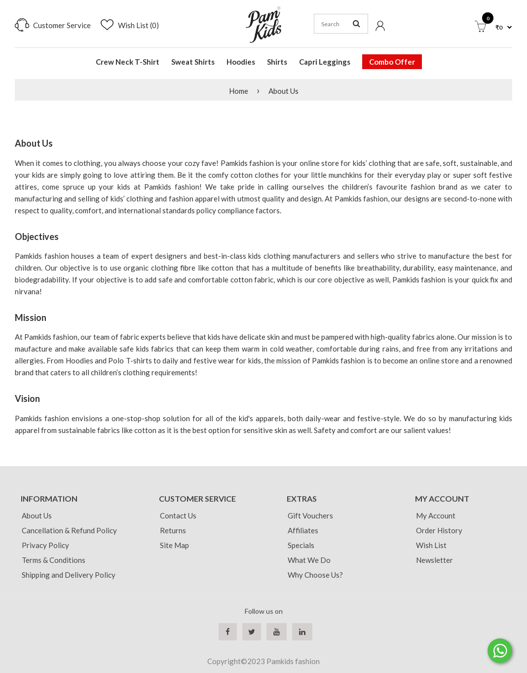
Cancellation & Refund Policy (69, 530)
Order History (439, 530)
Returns (173, 530)
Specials (301, 545)
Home (238, 90)
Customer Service (62, 25)
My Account (435, 515)
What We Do (309, 559)
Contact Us (178, 515)
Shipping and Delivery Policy (68, 574)
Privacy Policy (45, 545)
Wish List (431, 545)
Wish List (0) (138, 25)
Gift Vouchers (310, 515)
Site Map (174, 545)
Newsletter (434, 559)
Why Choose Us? (315, 574)
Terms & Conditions (53, 559)
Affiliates (303, 530)
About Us (283, 90)
